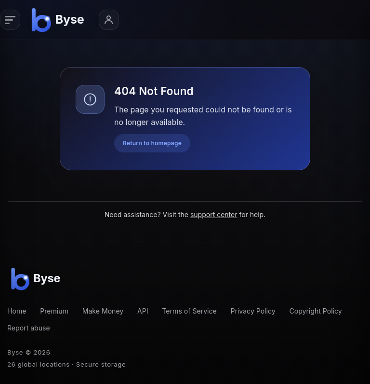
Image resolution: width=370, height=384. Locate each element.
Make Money (103, 311)
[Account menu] (109, 20)
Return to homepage (152, 143)
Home (16, 311)
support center (214, 214)
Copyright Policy (315, 311)
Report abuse (28, 328)
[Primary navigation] (10, 20)
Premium (54, 311)
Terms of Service (189, 311)
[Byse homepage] (59, 20)
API (142, 311)
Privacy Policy (253, 311)
